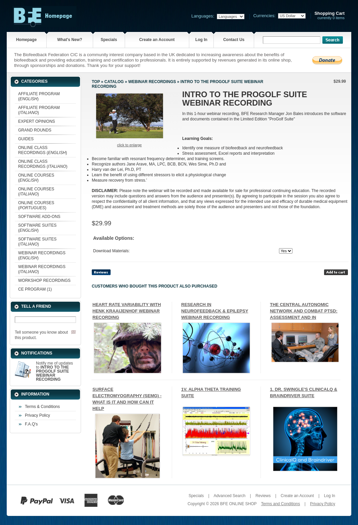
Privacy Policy (37, 415)
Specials (109, 39)
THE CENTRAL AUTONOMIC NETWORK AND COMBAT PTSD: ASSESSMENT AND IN (303, 311)
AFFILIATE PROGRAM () (39, 96)
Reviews (263, 495)
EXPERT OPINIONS (36, 121)
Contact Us (233, 39)
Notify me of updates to (54, 371)
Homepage (26, 39)
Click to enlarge (129, 145)
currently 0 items (329, 15)
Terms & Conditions (42, 406)
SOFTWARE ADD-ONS (39, 216)
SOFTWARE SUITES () (37, 228)
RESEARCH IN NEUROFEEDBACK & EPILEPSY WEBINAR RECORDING (214, 311)
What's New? (69, 39)
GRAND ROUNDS (34, 130)
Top (96, 81)
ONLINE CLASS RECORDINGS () (42, 150)
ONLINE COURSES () (36, 178)
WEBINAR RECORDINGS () (42, 255)
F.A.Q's (31, 424)
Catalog (114, 81)
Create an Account (157, 39)
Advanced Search (229, 495)
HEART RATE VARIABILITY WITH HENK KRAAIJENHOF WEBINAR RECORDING (126, 311)
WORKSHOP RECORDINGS (44, 280)
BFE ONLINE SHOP (238, 503)
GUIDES (26, 139)
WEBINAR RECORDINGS (152, 81)
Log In (201, 39)
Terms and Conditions (280, 503)
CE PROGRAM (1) (35, 289)
